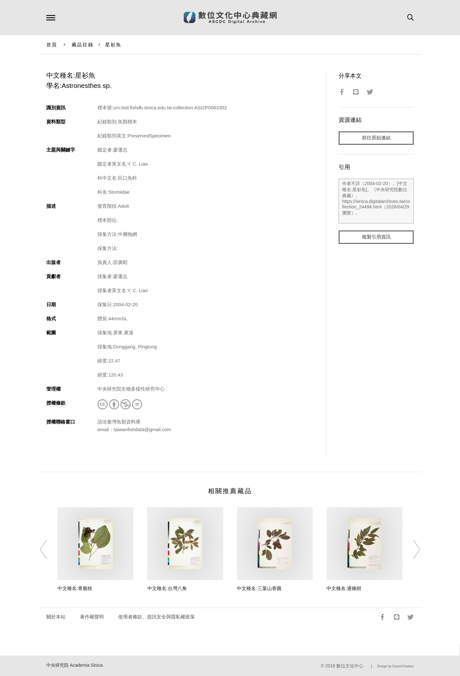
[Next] (411, 549)
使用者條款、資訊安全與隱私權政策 (156, 616)
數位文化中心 (349, 666)
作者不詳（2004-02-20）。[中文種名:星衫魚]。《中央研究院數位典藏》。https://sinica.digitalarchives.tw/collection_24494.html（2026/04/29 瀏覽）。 (376, 201)
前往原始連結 (376, 138)
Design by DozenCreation (395, 666)
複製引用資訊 (376, 237)
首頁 (51, 44)
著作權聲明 (92, 616)
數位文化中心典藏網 (230, 18)
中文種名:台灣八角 (167, 588)
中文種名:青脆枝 (74, 588)
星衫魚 (113, 44)
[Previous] (49, 549)
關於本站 (55, 616)
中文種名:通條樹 (343, 588)
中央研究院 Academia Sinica (74, 665)
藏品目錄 (83, 44)
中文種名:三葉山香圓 (259, 588)
